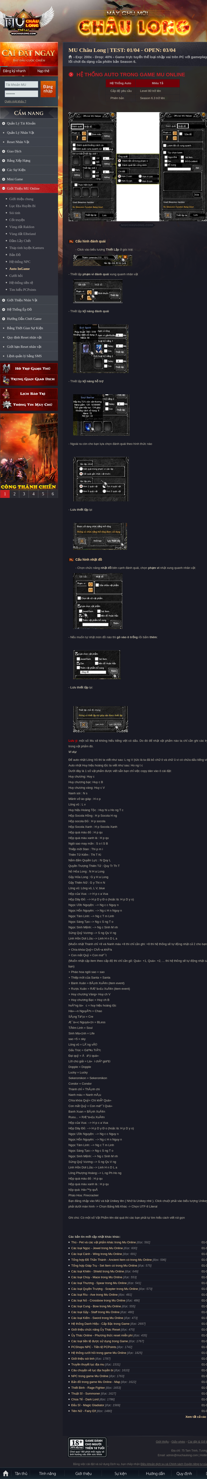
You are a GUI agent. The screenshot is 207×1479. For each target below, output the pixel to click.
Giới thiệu (162, 1441)
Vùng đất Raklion (21, 227)
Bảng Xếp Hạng (18, 160)
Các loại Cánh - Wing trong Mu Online (96, 1254)
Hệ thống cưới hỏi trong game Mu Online (98, 1353)
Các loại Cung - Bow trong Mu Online (96, 1306)
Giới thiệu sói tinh (82, 1358)
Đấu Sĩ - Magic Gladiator (87, 1405)
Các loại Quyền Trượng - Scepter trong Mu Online (104, 1289)
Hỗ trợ (29, 368)
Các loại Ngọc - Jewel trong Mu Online (97, 1248)
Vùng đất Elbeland (22, 234)
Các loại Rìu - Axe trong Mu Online (94, 1294)
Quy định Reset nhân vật (24, 337)
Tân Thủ (21, 1473)
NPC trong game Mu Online (89, 1376)
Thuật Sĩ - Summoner (85, 1393)
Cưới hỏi (16, 276)
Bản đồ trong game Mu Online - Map (95, 1382)
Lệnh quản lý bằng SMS (24, 356)
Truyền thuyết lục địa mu (87, 1364)
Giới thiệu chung (21, 199)
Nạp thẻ (43, 71)
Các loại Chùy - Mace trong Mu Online (96, 1277)
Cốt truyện (17, 220)
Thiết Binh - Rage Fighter (88, 1387)
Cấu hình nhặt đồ (88, 559)
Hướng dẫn (155, 1473)
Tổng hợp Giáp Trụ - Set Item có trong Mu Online (104, 1265)
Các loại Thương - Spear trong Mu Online (99, 1283)
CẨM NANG (29, 111)
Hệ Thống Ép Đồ (19, 309)
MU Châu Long (33, 21)
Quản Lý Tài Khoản (21, 123)
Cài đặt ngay (29, 54)
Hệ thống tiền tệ (21, 283)
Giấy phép (178, 1441)
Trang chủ (70, 57)
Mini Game (15, 179)
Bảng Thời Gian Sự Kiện (25, 328)
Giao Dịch (14, 151)
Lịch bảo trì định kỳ (29, 393)
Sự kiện (120, 1473)
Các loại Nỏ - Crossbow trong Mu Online (98, 1300)
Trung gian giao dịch (29, 380)
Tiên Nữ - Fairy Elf (83, 1411)
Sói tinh (14, 213)
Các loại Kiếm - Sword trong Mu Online (97, 1318)
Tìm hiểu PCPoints (22, 290)
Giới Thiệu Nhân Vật (22, 300)
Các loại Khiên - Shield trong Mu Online (97, 1271)
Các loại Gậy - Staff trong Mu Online (95, 1312)
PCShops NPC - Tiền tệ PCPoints (93, 1347)
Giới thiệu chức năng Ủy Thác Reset (95, 1329)
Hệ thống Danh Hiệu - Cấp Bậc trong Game (100, 1323)
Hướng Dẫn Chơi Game (24, 319)
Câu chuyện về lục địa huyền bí (92, 1370)
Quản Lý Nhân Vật (20, 132)
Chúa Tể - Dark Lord (85, 1399)
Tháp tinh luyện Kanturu (26, 248)
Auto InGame (19, 269)
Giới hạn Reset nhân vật (24, 347)
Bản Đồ (15, 255)
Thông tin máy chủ (29, 405)
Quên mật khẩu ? (15, 101)
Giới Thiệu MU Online (23, 188)
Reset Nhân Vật (18, 142)
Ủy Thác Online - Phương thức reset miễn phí (102, 1335)
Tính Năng (47, 1473)
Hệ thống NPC (19, 262)
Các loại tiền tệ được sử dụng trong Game (99, 1341)
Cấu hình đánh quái (90, 241)
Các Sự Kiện (16, 170)
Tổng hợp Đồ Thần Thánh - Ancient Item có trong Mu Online (111, 1259)
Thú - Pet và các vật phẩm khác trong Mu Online (103, 1242)
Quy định (184, 1473)
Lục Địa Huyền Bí (22, 206)
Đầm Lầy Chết (20, 241)
